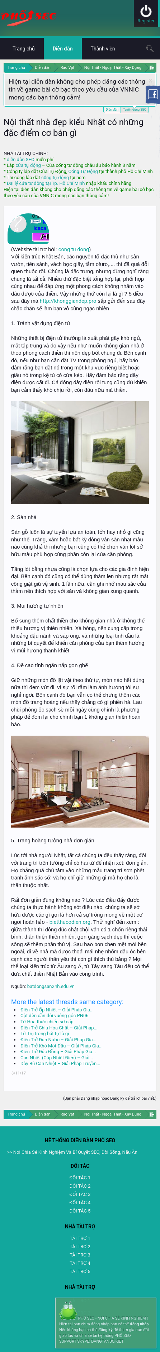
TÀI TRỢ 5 (80, 1271)
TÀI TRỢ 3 (80, 1255)
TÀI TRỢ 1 (80, 1238)
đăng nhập (139, 1324)
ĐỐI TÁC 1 (80, 1177)
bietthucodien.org (70, 922)
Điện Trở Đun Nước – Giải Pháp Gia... (58, 1039)
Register (146, 20)
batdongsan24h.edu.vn (51, 986)
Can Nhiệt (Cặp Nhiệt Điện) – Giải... (56, 1057)
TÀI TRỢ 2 (80, 1246)
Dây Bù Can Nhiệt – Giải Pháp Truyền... (60, 1063)
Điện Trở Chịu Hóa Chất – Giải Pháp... (59, 1027)
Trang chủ (24, 49)
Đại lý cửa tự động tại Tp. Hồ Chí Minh (46, 183)
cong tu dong (73, 249)
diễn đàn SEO (20, 159)
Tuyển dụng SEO (134, 109)
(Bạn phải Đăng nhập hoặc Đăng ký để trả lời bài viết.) (109, 1098)
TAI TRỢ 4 (80, 1263)
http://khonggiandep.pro (68, 301)
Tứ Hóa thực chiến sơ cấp (47, 1021)
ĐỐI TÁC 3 (80, 1194)
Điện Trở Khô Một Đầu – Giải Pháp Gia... (61, 1046)
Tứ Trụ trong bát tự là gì (44, 1033)
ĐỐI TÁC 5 (80, 1211)
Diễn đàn (112, 109)
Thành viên (103, 49)
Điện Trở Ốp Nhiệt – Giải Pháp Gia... (57, 1009)
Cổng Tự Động (83, 171)
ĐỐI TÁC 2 (80, 1186)
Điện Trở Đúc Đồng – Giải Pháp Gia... (58, 1051)
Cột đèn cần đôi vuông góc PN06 (54, 1015)
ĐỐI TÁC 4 (80, 1202)
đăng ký (105, 1329)
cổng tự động (55, 177)
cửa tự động (28, 165)
